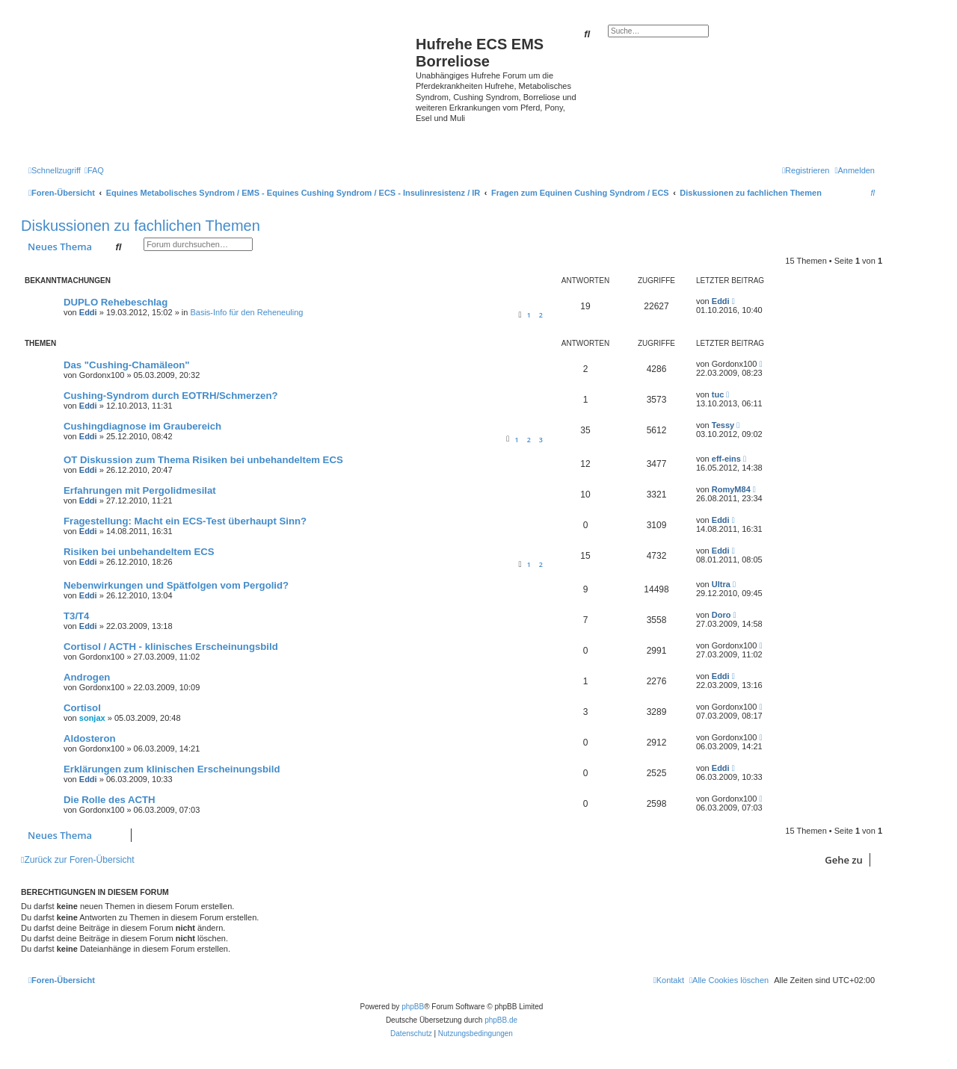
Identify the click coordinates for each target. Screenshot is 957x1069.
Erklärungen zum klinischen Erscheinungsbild (172, 769)
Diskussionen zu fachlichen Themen (140, 225)
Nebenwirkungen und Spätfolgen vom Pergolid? (176, 585)
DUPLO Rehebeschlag (115, 302)
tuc (718, 394)
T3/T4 (76, 616)
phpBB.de (500, 1020)
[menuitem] (94, 170)
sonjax (92, 717)
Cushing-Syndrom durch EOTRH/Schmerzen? (171, 395)
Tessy (723, 425)
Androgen (87, 677)
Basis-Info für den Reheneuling (246, 312)
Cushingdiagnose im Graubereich (142, 426)
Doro (721, 614)
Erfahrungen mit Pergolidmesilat (140, 490)
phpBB (412, 1007)
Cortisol (82, 707)
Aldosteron (90, 738)
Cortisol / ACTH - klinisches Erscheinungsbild (171, 646)
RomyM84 (731, 489)
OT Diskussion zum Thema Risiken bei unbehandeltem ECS (203, 459)
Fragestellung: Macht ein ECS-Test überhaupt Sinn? (185, 521)
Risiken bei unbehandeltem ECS (139, 551)
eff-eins (726, 458)
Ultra (721, 584)
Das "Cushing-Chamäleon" (127, 365)
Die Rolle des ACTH (110, 799)
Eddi (88, 312)
